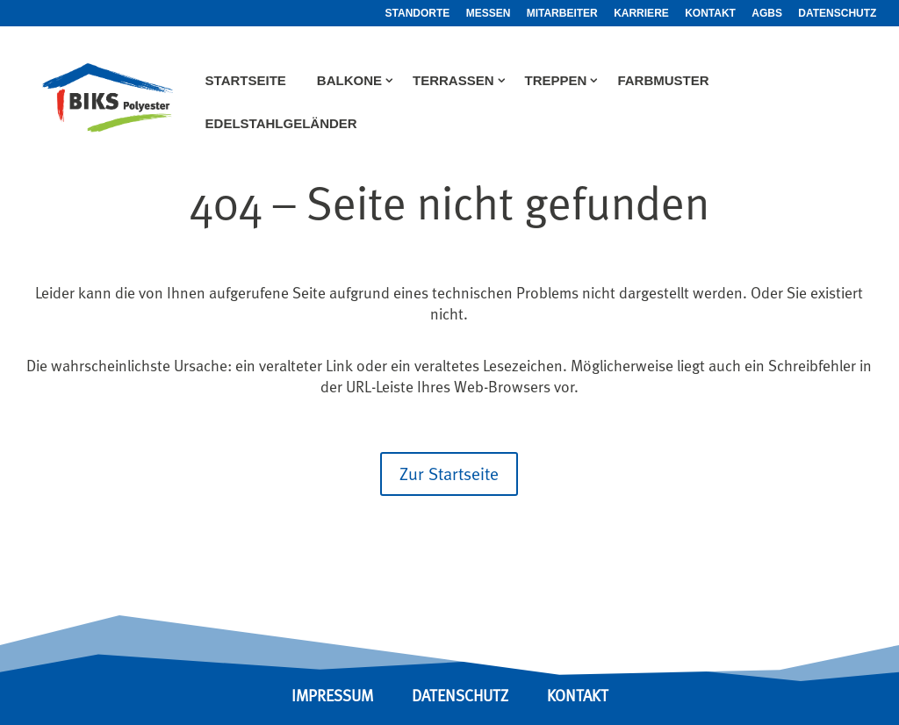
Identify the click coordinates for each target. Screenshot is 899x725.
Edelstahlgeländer (281, 124)
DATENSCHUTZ (462, 695)
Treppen (556, 81)
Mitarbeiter (562, 13)
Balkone (349, 81)
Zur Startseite (449, 473)
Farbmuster (662, 81)
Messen (488, 13)
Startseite (245, 81)
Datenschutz (837, 13)
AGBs (767, 13)
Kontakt (710, 13)
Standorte (417, 13)
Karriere (641, 13)
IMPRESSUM (332, 695)
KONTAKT (577, 695)
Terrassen (453, 81)
